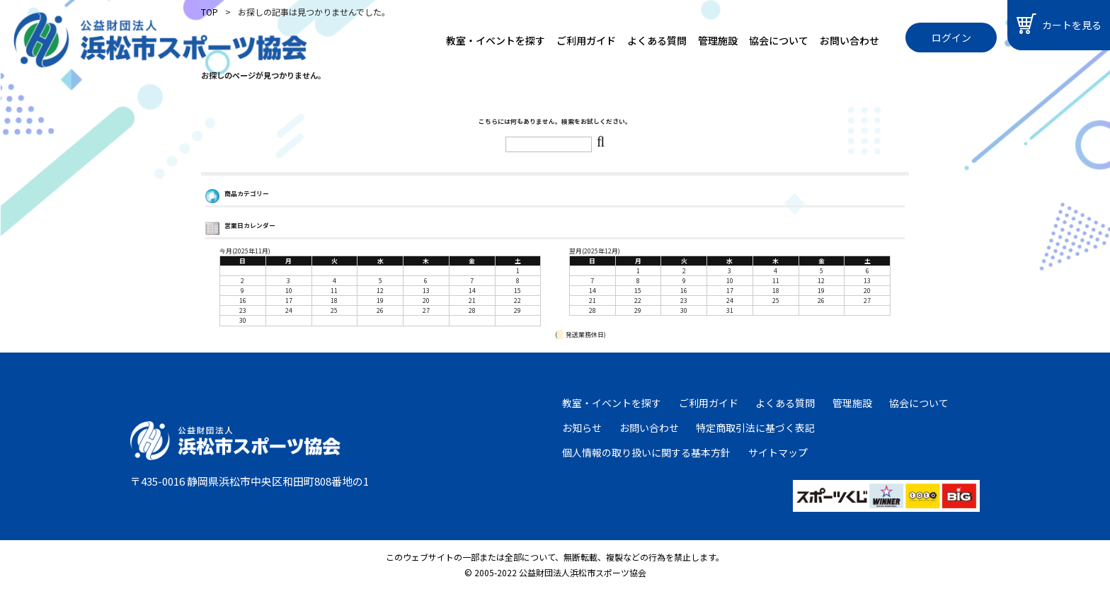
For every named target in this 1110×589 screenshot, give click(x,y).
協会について (778, 40)
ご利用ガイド (586, 40)
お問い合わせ (849, 40)
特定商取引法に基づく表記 (755, 428)
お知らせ (582, 428)
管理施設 (718, 40)
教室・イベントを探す (495, 40)
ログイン (951, 37)
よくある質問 (657, 40)
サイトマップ (778, 452)
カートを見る (1059, 23)
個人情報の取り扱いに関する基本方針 (646, 452)
